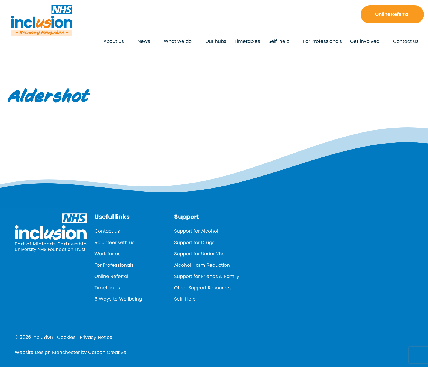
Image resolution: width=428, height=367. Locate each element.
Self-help (278, 41)
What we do (178, 41)
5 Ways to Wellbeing (118, 299)
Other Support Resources (203, 287)
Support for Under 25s (199, 253)
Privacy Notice (96, 337)
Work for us (107, 253)
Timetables (247, 41)
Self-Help (184, 299)
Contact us (405, 41)
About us (113, 41)
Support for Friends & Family (206, 276)
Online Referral (392, 14)
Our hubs (215, 41)
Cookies (66, 337)
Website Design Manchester (47, 352)
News (144, 41)
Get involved (364, 41)
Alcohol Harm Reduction (202, 265)
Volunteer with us (114, 242)
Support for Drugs (194, 242)
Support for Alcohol (196, 231)
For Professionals (322, 41)
